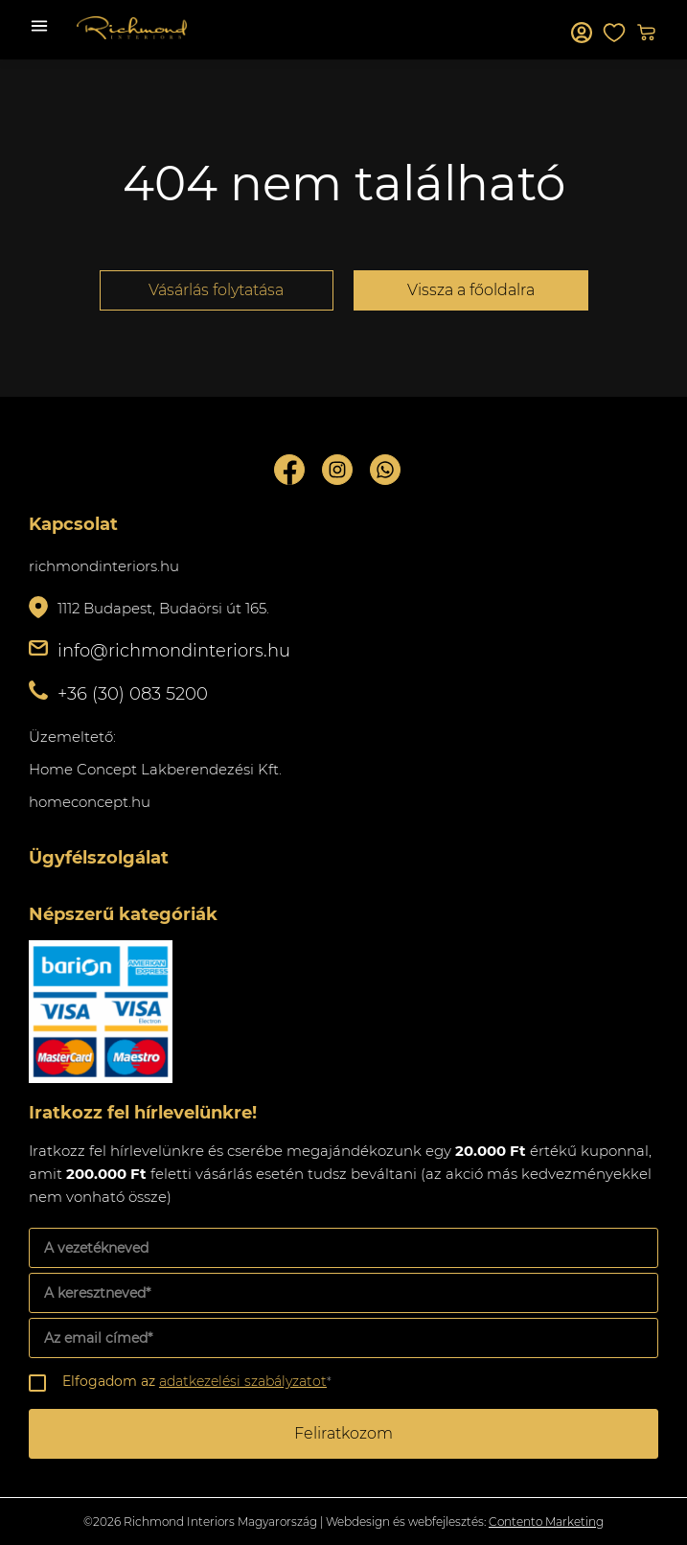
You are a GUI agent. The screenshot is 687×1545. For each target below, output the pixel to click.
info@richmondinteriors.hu (173, 650)
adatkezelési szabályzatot (243, 1381)
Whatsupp (385, 469)
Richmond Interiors (132, 27)
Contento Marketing (546, 1521)
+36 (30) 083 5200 (132, 693)
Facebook (289, 469)
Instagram (337, 469)
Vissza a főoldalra (471, 290)
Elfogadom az (197, 1381)
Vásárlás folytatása (216, 290)
